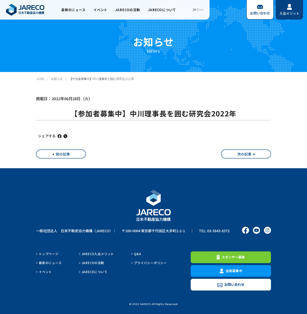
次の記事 (244, 154)
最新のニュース (71, 9)
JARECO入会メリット (98, 253)
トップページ (49, 253)
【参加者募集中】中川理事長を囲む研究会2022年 (101, 79)
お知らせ (57, 79)
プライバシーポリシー (150, 262)
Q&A (137, 253)
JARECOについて (163, 9)
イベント (99, 9)
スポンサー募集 (231, 257)
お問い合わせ (260, 10)
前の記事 (63, 154)
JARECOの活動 (128, 9)
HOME (40, 79)
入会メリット (289, 10)
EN (201, 10)
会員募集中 (231, 270)
